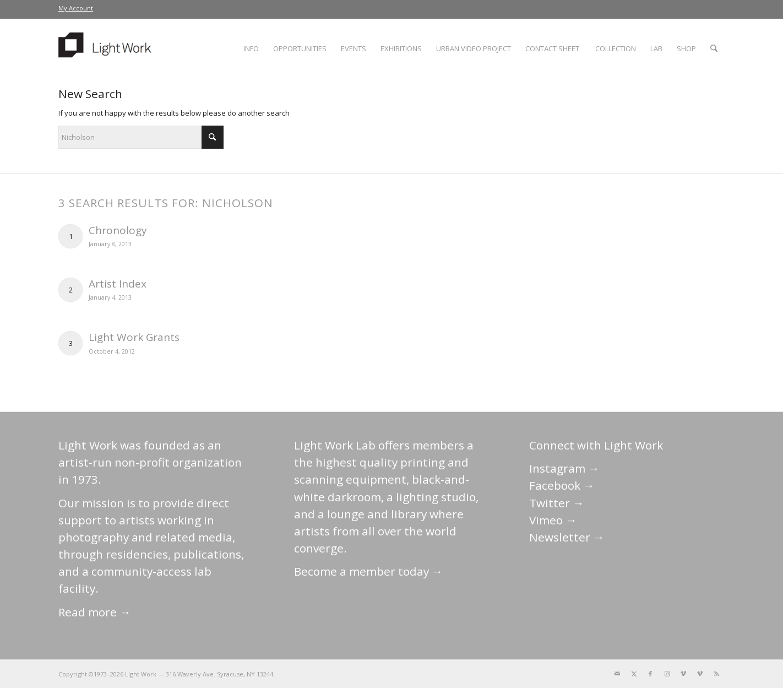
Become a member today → (368, 571)
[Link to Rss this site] (716, 673)
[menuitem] (75, 8)
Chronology (118, 230)
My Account (75, 8)
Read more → (94, 612)
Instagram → (564, 468)
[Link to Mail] (617, 673)
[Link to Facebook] (650, 673)
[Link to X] (634, 673)
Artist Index (117, 284)
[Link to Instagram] (667, 673)
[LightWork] (106, 48)
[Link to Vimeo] (683, 673)
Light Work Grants (134, 337)
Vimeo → (553, 520)
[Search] (714, 48)
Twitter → (556, 503)
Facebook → (562, 485)
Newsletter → (567, 537)
